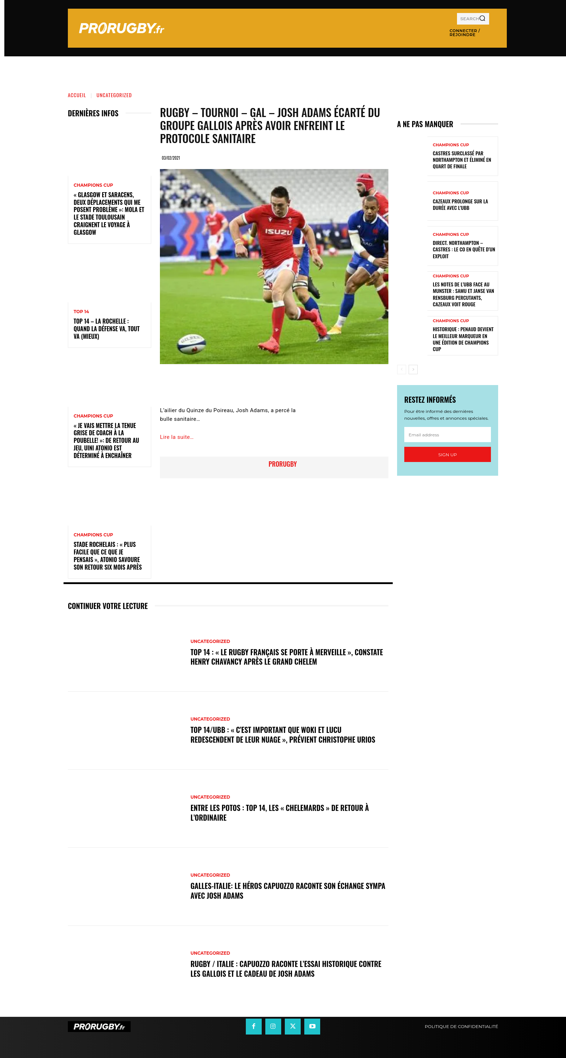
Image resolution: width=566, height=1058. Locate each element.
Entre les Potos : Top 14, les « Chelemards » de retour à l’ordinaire (280, 813)
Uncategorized (114, 95)
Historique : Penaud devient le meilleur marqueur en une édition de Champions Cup (463, 339)
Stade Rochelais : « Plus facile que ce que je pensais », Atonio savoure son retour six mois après (108, 555)
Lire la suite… (176, 437)
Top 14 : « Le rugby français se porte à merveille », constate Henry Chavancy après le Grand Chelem (287, 657)
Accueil (77, 95)
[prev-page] (401, 369)
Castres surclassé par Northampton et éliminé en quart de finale (462, 159)
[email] (447, 434)
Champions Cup (93, 185)
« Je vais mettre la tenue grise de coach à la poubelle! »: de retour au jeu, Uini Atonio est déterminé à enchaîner (106, 440)
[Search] (482, 19)
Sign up (447, 454)
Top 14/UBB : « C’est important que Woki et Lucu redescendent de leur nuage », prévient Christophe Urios (283, 735)
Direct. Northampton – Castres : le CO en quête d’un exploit (464, 249)
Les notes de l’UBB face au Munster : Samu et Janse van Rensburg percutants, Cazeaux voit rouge (463, 294)
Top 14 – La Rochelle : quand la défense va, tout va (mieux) (107, 329)
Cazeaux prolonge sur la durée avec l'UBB (460, 204)
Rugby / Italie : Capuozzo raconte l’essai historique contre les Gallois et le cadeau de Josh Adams (287, 969)
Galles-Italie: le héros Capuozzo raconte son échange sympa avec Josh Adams (289, 891)
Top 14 (81, 312)
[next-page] (413, 369)
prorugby (283, 463)
